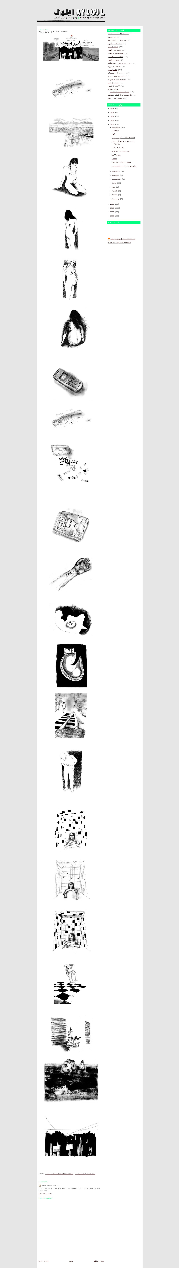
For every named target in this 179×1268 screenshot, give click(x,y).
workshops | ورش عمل (117, 41)
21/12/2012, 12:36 (45, 1193)
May (114, 187)
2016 (112, 109)
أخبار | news (113, 47)
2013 (112, 121)
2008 (112, 216)
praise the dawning (120, 151)
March (115, 195)
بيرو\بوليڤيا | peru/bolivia (119, 63)
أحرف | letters (115, 44)
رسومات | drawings (116, 73)
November (116, 171)
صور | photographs (116, 76)
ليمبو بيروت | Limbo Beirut (123, 138)
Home (71, 1261)
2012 (112, 125)
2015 (112, 113)
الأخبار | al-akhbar (116, 54)
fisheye (115, 131)
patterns (112, 37)
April (115, 191)
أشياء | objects (114, 50)
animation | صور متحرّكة (118, 34)
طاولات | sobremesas (117, 80)
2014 (112, 117)
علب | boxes (113, 83)
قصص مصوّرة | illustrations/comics (59, 1174)
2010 (112, 208)
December (116, 128)
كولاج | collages (115, 99)
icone (114, 159)
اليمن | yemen (113, 60)
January (116, 199)
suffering (116, 155)
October (116, 175)
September (117, 179)
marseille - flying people (124, 166)
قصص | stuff (114, 86)
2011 (112, 204)
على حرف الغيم (118, 148)
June (114, 183)
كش (113, 134)
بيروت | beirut (114, 67)
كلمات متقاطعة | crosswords (85, 1174)
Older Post (99, 1261)
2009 (112, 212)
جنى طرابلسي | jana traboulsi (123, 239)
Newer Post (43, 1261)
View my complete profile (119, 243)
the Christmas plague (121, 162)
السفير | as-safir (115, 57)
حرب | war (112, 70)
